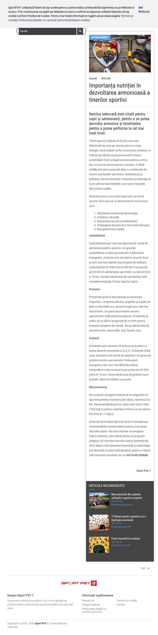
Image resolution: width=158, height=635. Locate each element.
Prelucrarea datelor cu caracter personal (43, 20)
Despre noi (88, 600)
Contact (120, 604)
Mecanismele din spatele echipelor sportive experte (126, 496)
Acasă (93, 78)
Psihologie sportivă (120, 527)
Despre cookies (80, 20)
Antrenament (99, 37)
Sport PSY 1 (41, 623)
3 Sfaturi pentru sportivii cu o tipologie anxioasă (128, 518)
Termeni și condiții (126, 600)
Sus (145, 568)
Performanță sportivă (121, 505)
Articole (106, 78)
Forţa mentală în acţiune (125, 538)
